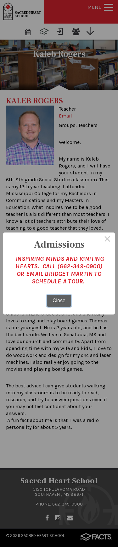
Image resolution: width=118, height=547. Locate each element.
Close (59, 300)
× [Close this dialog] (107, 240)
